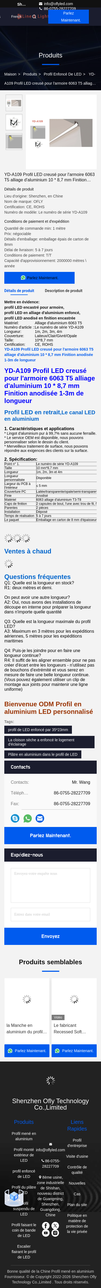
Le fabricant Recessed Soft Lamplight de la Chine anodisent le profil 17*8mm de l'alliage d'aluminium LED (73, 1029)
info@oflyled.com (56, 4)
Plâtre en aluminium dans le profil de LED (43, 754)
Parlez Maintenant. (71, 16)
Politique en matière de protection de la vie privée (77, 1223)
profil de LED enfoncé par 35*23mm (38, 730)
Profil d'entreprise (77, 1143)
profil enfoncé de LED (62, 74)
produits (30, 74)
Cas (77, 1194)
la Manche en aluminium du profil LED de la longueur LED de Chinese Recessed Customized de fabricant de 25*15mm (24, 1029)
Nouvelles (77, 1183)
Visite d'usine (77, 1156)
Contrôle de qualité (77, 1170)
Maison (10, 74)
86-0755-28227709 (50, 1163)
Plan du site (77, 1205)
